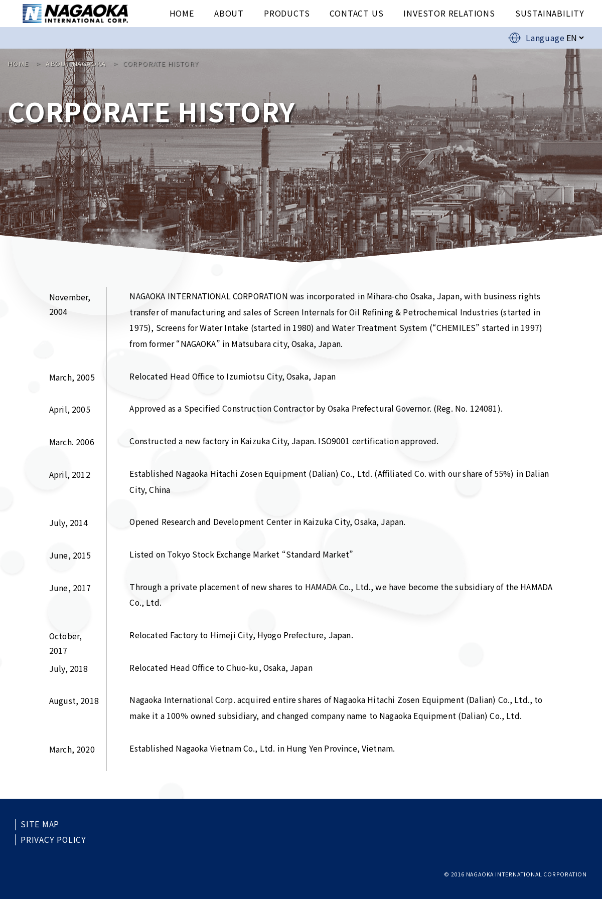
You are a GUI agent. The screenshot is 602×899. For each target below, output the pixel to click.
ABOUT (229, 13)
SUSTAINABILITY (549, 13)
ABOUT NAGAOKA (76, 63)
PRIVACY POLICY (53, 839)
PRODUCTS (287, 13)
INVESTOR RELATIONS (449, 13)
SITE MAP (40, 824)
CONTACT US (356, 13)
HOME (182, 13)
